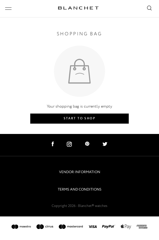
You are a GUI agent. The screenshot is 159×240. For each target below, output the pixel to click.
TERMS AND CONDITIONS (79, 189)
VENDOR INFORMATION (79, 172)
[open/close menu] (8, 8)
